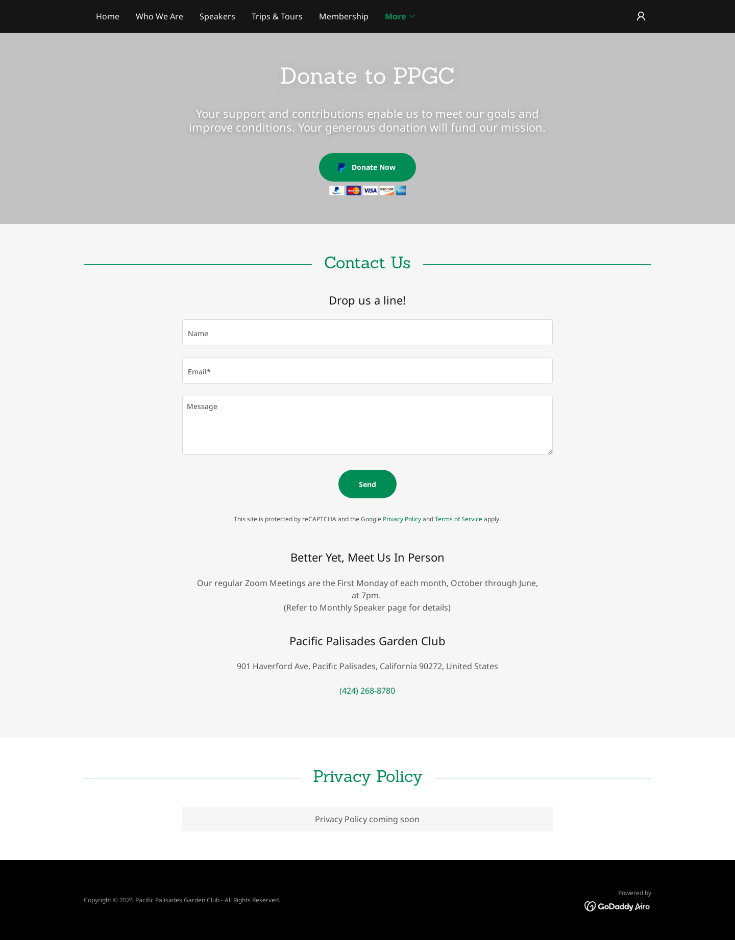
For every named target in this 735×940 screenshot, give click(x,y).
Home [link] (107, 16)
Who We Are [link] (159, 16)
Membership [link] (344, 16)
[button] (400, 16)
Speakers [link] (217, 16)
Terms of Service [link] (458, 519)
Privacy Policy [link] (402, 519)
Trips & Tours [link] (277, 16)
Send (367, 484)
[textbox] (367, 332)
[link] (617, 905)
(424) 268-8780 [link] (367, 690)
